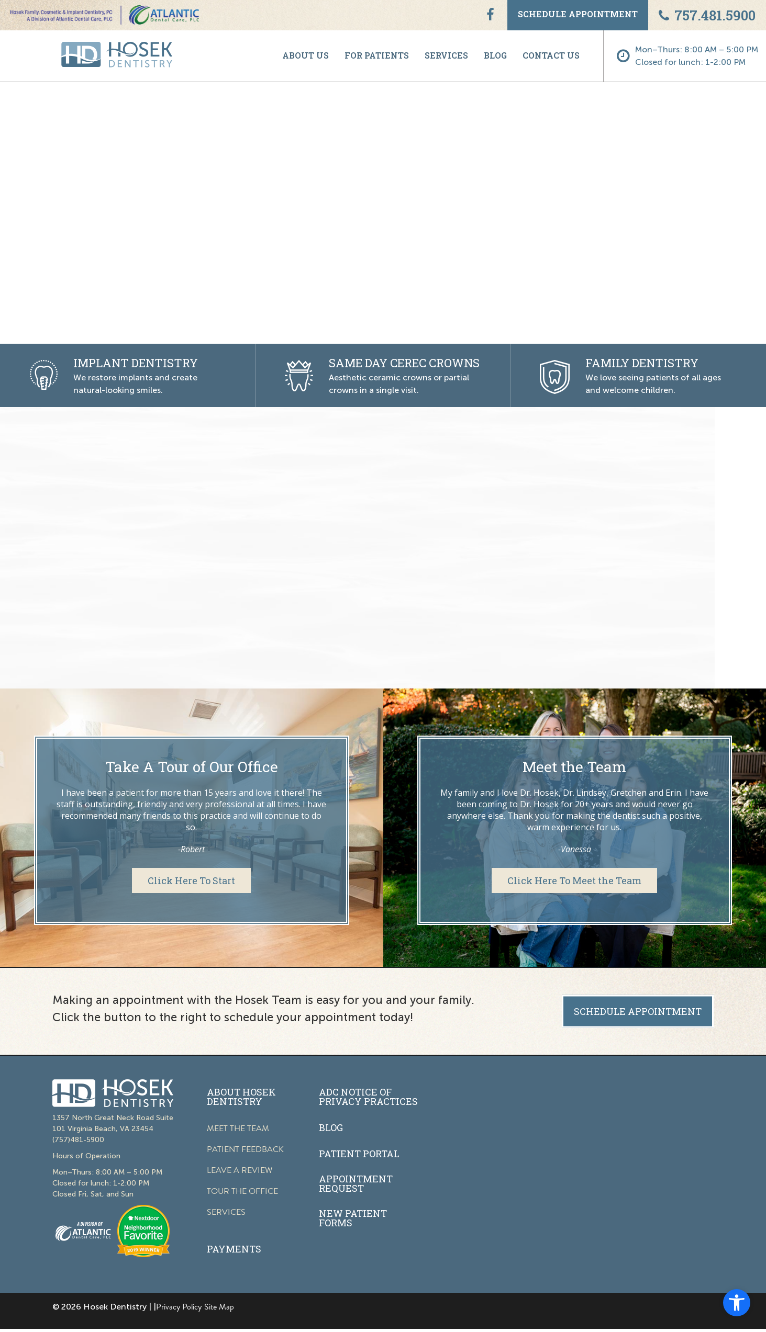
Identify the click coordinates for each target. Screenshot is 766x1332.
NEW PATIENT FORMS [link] (353, 1218)
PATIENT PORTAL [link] (359, 1153)
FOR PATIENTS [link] (377, 55)
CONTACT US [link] (551, 55)
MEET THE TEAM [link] (238, 1128)
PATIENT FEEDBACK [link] (245, 1149)
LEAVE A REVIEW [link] (239, 1170)
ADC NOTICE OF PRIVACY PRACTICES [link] (368, 1096)
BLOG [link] (495, 55)
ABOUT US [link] (305, 55)
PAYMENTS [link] (234, 1249)
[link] (736, 1302)
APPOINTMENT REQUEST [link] (356, 1183)
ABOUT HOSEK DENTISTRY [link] (241, 1096)
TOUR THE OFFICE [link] (242, 1191)
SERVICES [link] (446, 55)
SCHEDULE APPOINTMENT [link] (578, 13)
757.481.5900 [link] (707, 15)
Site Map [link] (219, 1307)
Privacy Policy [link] (179, 1307)
